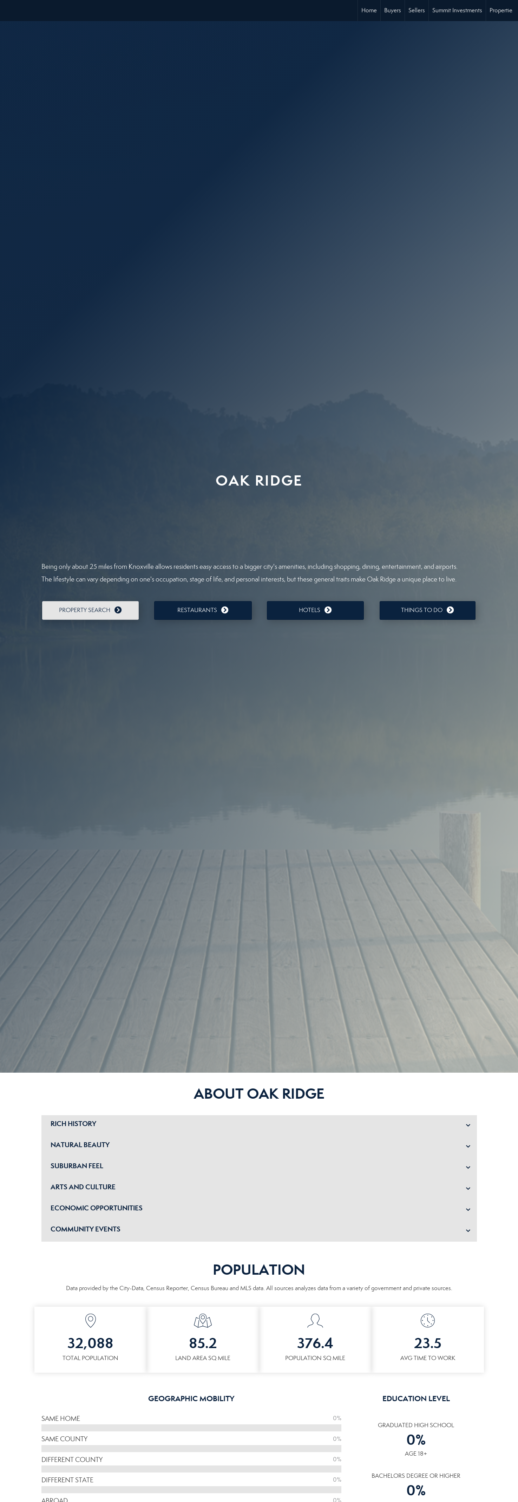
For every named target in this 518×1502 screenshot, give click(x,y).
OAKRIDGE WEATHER (259, 521)
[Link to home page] (9, 10)
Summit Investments (457, 10)
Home (369, 10)
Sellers (416, 10)
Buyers (392, 10)
